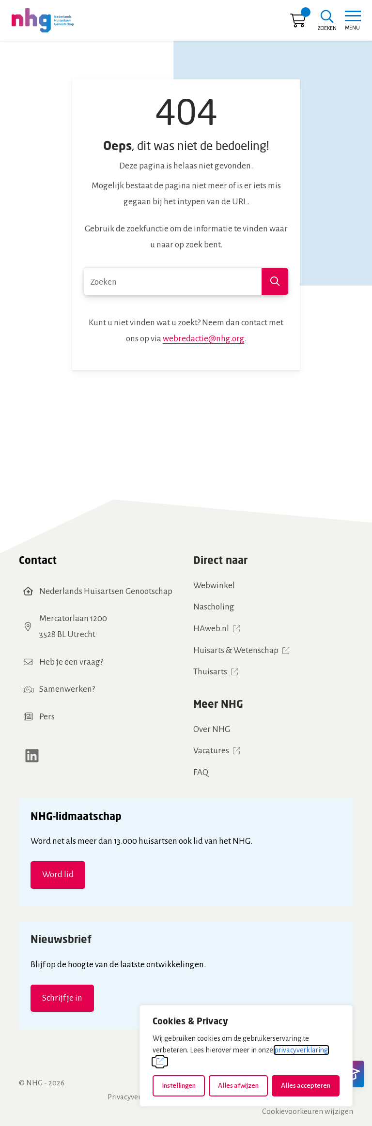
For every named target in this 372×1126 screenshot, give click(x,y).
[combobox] (186, 281)
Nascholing (213, 606)
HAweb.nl (211, 628)
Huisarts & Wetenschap (236, 650)
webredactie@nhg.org (204, 338)
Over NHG (211, 729)
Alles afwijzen (238, 1085)
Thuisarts (210, 671)
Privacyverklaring (136, 1097)
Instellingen (179, 1085)
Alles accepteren (305, 1085)
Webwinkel (214, 585)
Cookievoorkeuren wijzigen (307, 1111)
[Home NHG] (43, 20)
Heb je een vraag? (71, 662)
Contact (38, 559)
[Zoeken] (327, 21)
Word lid (58, 874)
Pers (47, 716)
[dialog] (246, 1056)
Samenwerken (65, 689)
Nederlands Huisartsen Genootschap (105, 591)
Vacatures (211, 750)
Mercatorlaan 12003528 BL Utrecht (73, 626)
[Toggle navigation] (352, 20)
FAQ (200, 772)
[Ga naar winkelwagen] (298, 23)
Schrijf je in (62, 998)
